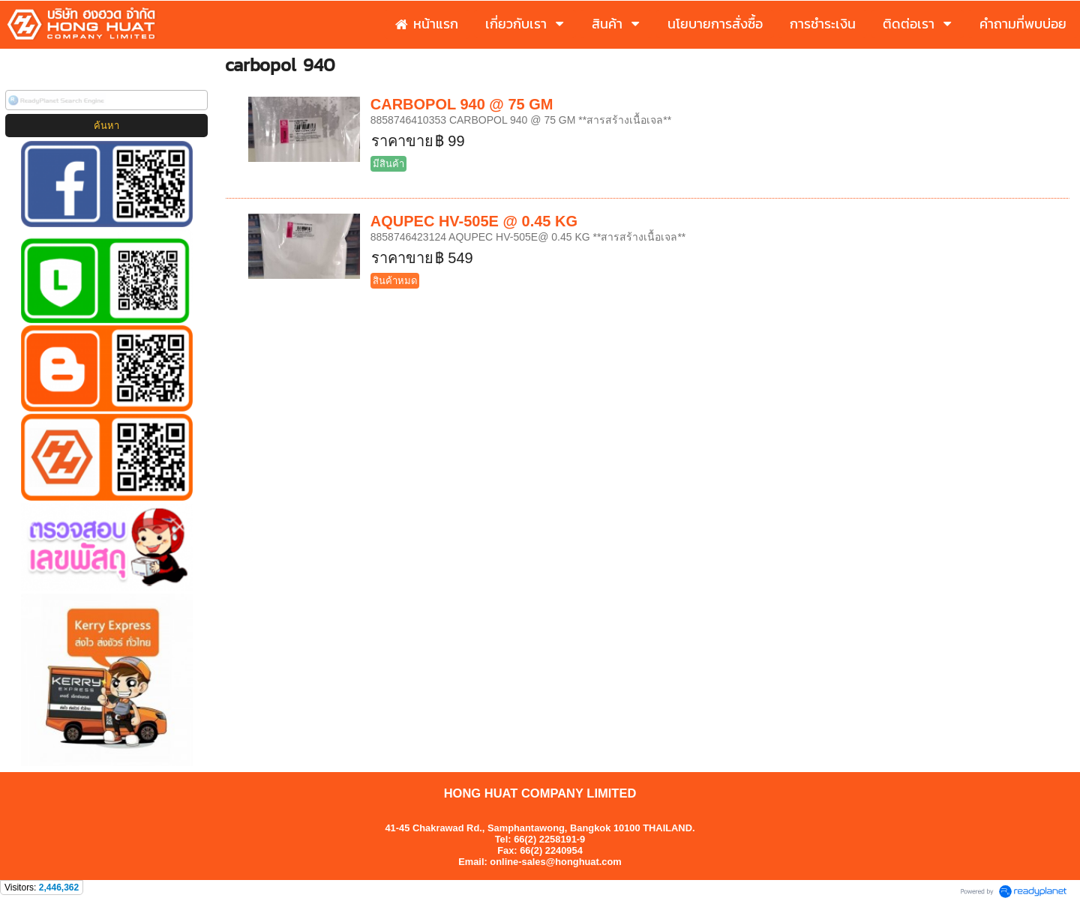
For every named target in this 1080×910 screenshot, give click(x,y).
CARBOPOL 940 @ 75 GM (462, 104)
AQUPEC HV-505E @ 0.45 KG (474, 221)
